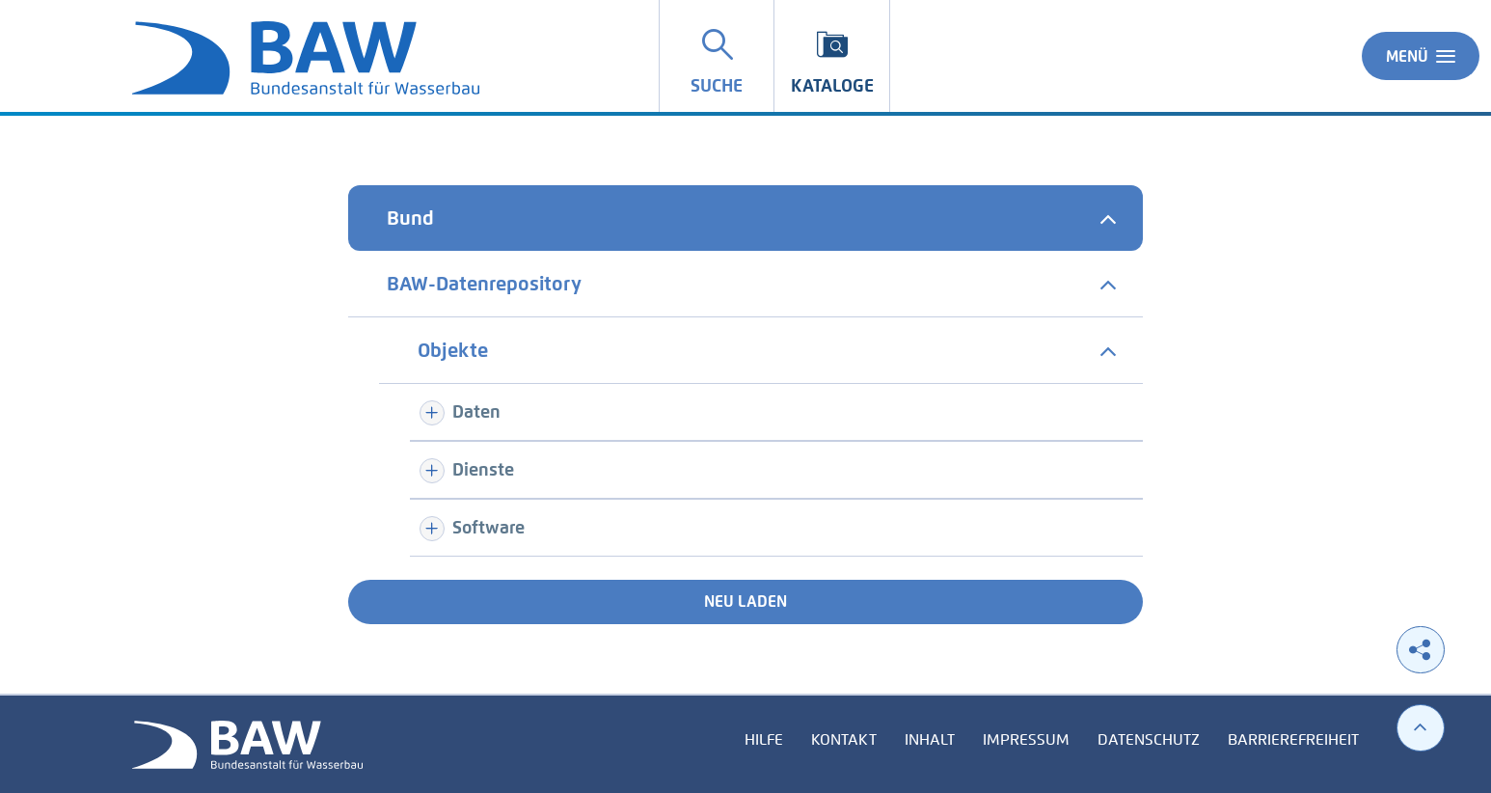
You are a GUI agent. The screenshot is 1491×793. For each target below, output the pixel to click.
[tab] (745, 218)
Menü (1420, 56)
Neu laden (745, 601)
